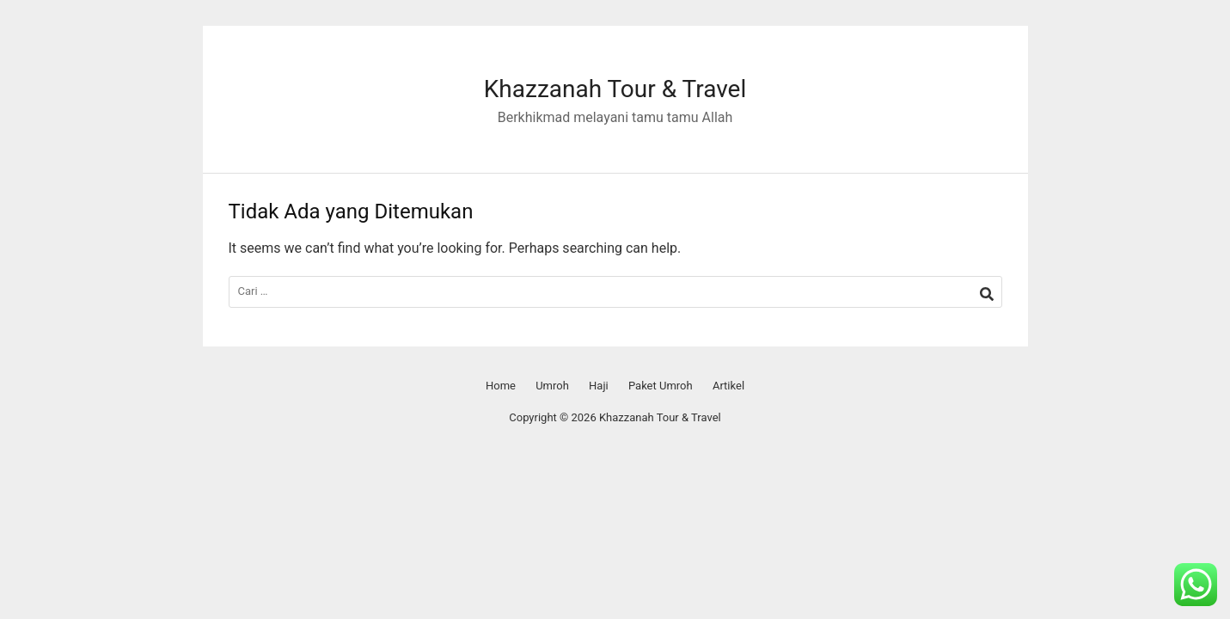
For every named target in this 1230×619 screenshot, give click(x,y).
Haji (599, 385)
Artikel (728, 385)
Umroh (552, 385)
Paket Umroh (660, 385)
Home (501, 385)
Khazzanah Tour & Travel (615, 89)
